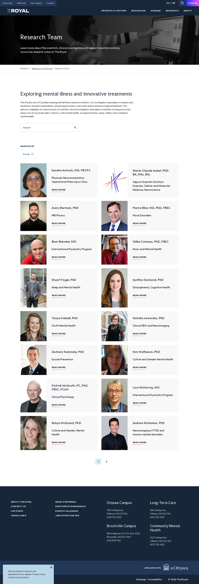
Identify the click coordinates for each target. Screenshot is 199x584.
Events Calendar (66, 511)
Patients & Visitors (114, 11)
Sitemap (140, 579)
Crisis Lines (18, 515)
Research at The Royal (42, 68)
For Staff (17, 511)
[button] (98, 461)
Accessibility (155, 579)
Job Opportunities (67, 515)
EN (168, 3)
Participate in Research (70, 506)
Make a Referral (66, 502)
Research (172, 11)
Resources (138, 11)
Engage (156, 11)
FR (173, 3)
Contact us (18, 506)
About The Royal (21, 502)
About (188, 11)
